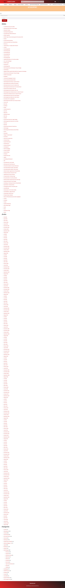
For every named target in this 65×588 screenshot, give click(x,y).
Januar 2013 (6, 490)
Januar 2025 (6, 244)
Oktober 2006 (6, 522)
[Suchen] (43, 2)
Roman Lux (5, 43)
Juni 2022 (5, 297)
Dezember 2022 (6, 287)
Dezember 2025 (6, 225)
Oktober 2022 (6, 290)
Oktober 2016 (6, 414)
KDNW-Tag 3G (6, 62)
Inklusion (5, 548)
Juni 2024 (5, 256)
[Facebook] (57, 2)
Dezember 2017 (6, 390)
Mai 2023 (5, 278)
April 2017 (5, 404)
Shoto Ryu (7, 562)
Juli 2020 (5, 337)
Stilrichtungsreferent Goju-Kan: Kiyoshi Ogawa (11, 95)
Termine (5, 198)
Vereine (5, 201)
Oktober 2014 (6, 455)
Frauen (5, 574)
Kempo (5, 107)
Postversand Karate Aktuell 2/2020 (9, 79)
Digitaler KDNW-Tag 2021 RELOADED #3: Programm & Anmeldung (15, 71)
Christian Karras (6, 143)
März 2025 (6, 241)
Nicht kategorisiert (7, 579)
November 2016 (6, 412)
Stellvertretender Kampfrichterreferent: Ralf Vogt (12, 179)
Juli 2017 (5, 399)
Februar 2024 (6, 263)
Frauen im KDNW (7, 150)
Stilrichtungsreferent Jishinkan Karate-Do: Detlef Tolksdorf (13, 91)
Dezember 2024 (6, 246)
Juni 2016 (5, 421)
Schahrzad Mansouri (7, 145)
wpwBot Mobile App (7, 203)
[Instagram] (58, 2)
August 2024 (6, 253)
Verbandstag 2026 (7, 54)
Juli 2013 (5, 481)
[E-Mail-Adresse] (55, 2)
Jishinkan (7, 567)
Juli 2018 (5, 378)
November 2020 (6, 330)
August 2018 (6, 376)
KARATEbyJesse (6, 570)
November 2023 (6, 268)
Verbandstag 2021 (7, 66)
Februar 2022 (6, 304)
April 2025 (5, 239)
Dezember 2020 (6, 328)
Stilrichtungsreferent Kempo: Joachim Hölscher (11, 81)
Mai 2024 (5, 258)
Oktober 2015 (6, 435)
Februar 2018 (6, 387)
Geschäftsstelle (6, 188)
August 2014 (6, 459)
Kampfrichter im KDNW (8, 541)
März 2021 (6, 323)
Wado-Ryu (5, 112)
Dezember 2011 (6, 512)
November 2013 (6, 474)
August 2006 (6, 524)
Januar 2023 (6, 285)
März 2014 (6, 467)
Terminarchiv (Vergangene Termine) (9, 78)
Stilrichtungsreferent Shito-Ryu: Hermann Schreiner (12, 100)
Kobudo (5, 38)
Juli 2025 (5, 234)
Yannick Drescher (7, 55)
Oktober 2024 (6, 249)
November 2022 (6, 289)
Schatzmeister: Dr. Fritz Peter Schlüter (10, 189)
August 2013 (6, 479)
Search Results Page (7, 205)
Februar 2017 (6, 407)
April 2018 (5, 383)
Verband (5, 532)
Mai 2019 (5, 361)
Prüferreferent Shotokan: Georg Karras (10, 126)
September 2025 (6, 230)
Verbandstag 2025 (7, 52)
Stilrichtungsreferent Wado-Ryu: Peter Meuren (11, 97)
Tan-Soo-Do (6, 102)
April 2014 (5, 466)
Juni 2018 (5, 380)
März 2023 (6, 282)
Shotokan (5, 124)
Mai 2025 (5, 237)
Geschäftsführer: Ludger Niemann (9, 191)
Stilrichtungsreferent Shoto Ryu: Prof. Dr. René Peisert (12, 86)
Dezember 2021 (6, 308)
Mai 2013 (5, 485)
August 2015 (6, 438)
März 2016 (6, 426)
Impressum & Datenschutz (8, 138)
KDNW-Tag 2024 (7, 35)
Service (5, 131)
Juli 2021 (5, 316)
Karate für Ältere (6, 152)
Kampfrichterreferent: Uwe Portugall (10, 181)
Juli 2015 (5, 440)
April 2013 (5, 486)
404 (4, 160)
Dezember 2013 (6, 473)
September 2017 (6, 395)
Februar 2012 (6, 509)
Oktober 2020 (6, 332)
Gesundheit (6, 575)
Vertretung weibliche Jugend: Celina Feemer (11, 169)
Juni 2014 (5, 462)
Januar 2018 (6, 388)
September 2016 (6, 416)
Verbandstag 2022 (7, 57)
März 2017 (6, 406)
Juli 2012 (5, 500)
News (5, 208)
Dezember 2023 (6, 266)
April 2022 (5, 301)
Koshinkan (5, 105)
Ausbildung (6, 568)
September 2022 (6, 292)
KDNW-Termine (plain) (7, 74)
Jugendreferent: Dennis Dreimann (9, 174)
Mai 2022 (5, 299)
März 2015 (6, 447)
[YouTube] (60, 2)
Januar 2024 (6, 265)
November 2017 (6, 392)
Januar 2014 (6, 471)
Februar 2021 (6, 325)
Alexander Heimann (7, 30)
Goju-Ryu (5, 122)
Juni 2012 (5, 502)
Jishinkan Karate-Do (7, 109)
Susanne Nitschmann (7, 141)
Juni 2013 (5, 483)
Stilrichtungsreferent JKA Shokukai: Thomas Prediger (12, 67)
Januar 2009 (6, 519)
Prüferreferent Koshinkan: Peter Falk (10, 88)
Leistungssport (6, 146)
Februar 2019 (6, 366)
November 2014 (6, 454)
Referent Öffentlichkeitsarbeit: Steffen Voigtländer (12, 196)
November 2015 (6, 433)
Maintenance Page (7, 210)
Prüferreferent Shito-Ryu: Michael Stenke (10, 42)
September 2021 (6, 313)
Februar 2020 (6, 345)
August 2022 (6, 294)
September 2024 (6, 251)
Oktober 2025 (6, 229)
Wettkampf (6, 539)
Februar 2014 (6, 469)
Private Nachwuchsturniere (8, 40)
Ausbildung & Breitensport (8, 158)
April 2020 (5, 342)
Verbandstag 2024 (7, 50)
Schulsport (5, 153)
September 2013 (6, 478)
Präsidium (5, 200)
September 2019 (6, 354)
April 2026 (5, 218)
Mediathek (5, 76)
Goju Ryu (7, 553)
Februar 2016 (6, 428)
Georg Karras (6, 64)
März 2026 (6, 220)
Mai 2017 (5, 402)
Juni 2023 (5, 277)
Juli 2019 (5, 357)
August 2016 (6, 418)
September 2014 (6, 457)
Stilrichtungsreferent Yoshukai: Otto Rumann (11, 83)
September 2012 (6, 497)
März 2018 (6, 385)
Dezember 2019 (6, 349)
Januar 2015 (6, 450)
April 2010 (5, 517)
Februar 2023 (6, 284)
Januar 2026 (6, 223)
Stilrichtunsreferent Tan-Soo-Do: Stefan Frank (11, 85)
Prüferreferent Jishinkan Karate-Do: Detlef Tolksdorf (12, 93)
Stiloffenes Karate (7, 114)
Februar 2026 (6, 222)
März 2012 (6, 507)
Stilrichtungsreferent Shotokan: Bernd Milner (11, 129)
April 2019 (5, 363)
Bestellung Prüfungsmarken (8, 31)
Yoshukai (5, 117)
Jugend (5, 157)
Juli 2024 (5, 254)
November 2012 (6, 493)
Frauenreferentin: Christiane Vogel (9, 176)
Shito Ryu (7, 558)
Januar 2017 (6, 409)
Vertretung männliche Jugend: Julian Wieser (11, 167)
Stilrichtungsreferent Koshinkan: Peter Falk (11, 90)
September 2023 (6, 272)
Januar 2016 (6, 430)
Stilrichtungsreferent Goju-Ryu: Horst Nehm (11, 121)
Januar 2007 (6, 521)
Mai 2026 (5, 217)
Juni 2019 (5, 359)
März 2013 (6, 488)
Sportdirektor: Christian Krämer (9, 184)
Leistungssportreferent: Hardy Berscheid (10, 186)
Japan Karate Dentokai (9, 563)
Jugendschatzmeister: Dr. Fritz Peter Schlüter (11, 59)
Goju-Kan (5, 110)
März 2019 (6, 364)
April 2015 (5, 445)
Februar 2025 (6, 242)
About (5, 212)
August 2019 (6, 356)
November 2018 (6, 371)
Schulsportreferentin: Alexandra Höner (10, 172)
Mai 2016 (5, 423)
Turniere (5, 47)
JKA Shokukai (6, 69)
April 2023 (5, 280)
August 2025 (6, 232)
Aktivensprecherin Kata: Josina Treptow (10, 28)
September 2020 (6, 333)
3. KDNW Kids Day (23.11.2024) (9, 26)
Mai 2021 (5, 320)
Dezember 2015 (6, 431)
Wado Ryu (7, 556)
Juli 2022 (5, 296)
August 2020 (6, 335)
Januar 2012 (6, 510)
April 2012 (5, 505)
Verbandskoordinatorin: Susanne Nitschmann (11, 165)
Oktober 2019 (6, 352)
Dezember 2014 (6, 452)
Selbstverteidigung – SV (8, 543)
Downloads (6, 136)
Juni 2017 (5, 400)
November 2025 (6, 227)
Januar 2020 (6, 347)
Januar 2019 (6, 368)
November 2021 (6, 309)
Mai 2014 (5, 464)
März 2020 (6, 344)
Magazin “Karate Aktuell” (8, 134)
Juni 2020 (5, 339)
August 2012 (6, 498)
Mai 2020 (5, 340)
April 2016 (5, 424)
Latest (5, 207)
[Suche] (32, 2)
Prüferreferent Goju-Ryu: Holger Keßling (10, 119)
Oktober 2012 (6, 495)
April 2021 (5, 321)
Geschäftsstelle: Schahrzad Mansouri (10, 33)
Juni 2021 (5, 318)
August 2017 (6, 397)
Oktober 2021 (6, 311)
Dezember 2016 (6, 411)
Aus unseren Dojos (7, 536)
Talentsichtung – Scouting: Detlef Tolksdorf (11, 45)
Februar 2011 (6, 514)
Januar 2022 (6, 306)
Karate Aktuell (6, 534)
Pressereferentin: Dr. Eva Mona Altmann (10, 177)
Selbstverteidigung (7, 148)
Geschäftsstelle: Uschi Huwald (9, 162)
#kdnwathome (6, 531)
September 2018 (6, 375)
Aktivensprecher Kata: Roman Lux (9, 164)
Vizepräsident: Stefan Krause (8, 193)
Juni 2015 (5, 442)
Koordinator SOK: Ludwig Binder (9, 98)
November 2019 (6, 351)
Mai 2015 (5, 443)
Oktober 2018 (6, 373)
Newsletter (6, 133)
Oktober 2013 (6, 476)
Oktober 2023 (6, 270)
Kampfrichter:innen (7, 155)
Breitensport (6, 546)
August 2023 (6, 273)
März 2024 (6, 261)
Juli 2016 (5, 419)
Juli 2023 (5, 275)
